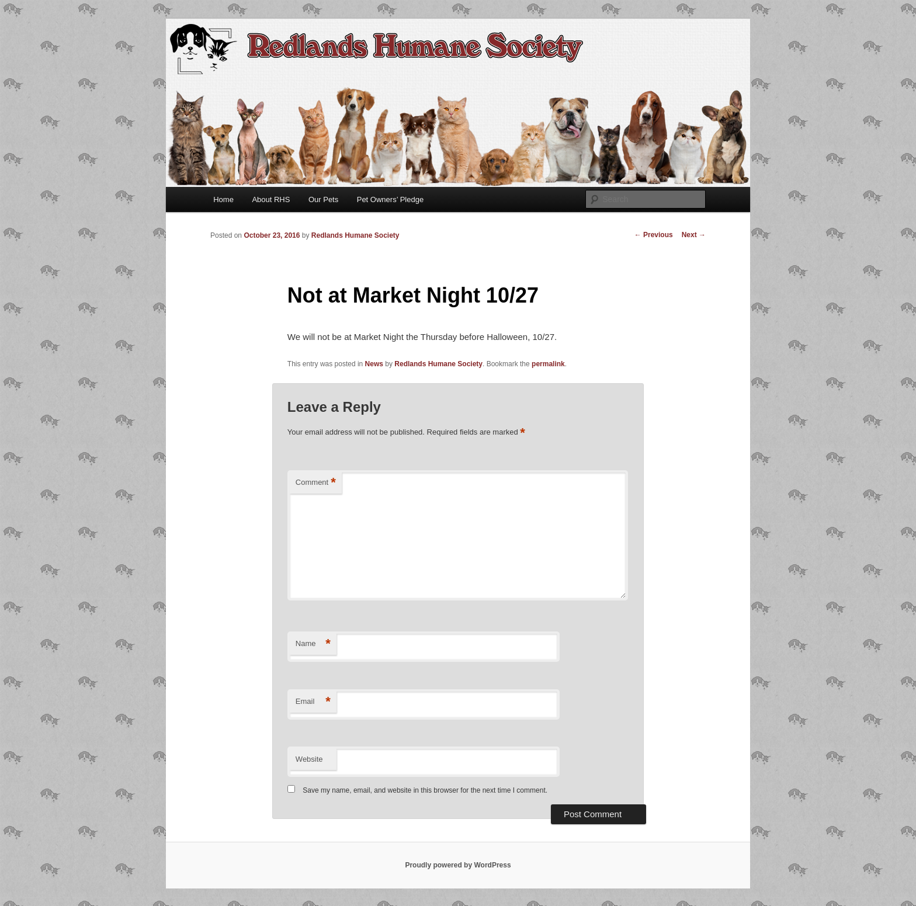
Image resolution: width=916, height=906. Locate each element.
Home (223, 199)
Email (313, 701)
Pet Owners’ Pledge (390, 199)
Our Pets (323, 199)
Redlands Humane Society (355, 235)
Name (313, 644)
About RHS (271, 199)
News (374, 364)
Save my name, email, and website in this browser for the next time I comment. (425, 790)
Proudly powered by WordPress (458, 865)
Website (309, 759)
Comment (316, 482)
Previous (653, 235)
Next (694, 235)
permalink (548, 364)
